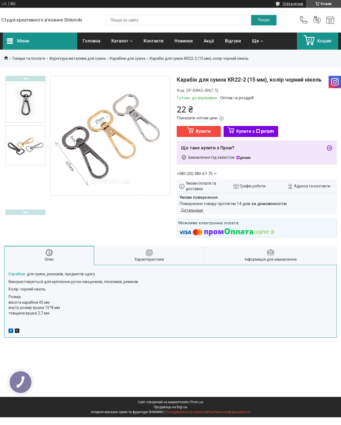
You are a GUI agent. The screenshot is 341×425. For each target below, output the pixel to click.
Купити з (255, 131)
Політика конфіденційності (229, 412)
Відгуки (233, 41)
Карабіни (17, 274)
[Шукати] (263, 20)
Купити (203, 131)
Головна (91, 41)
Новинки (183, 41)
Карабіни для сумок (128, 58)
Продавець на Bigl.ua (170, 407)
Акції (209, 41)
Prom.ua (196, 402)
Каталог (119, 41)
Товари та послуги (28, 58)
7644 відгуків (292, 4)
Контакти (153, 41)
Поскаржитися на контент (185, 412)
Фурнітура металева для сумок (77, 58)
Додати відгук (317, 20)
